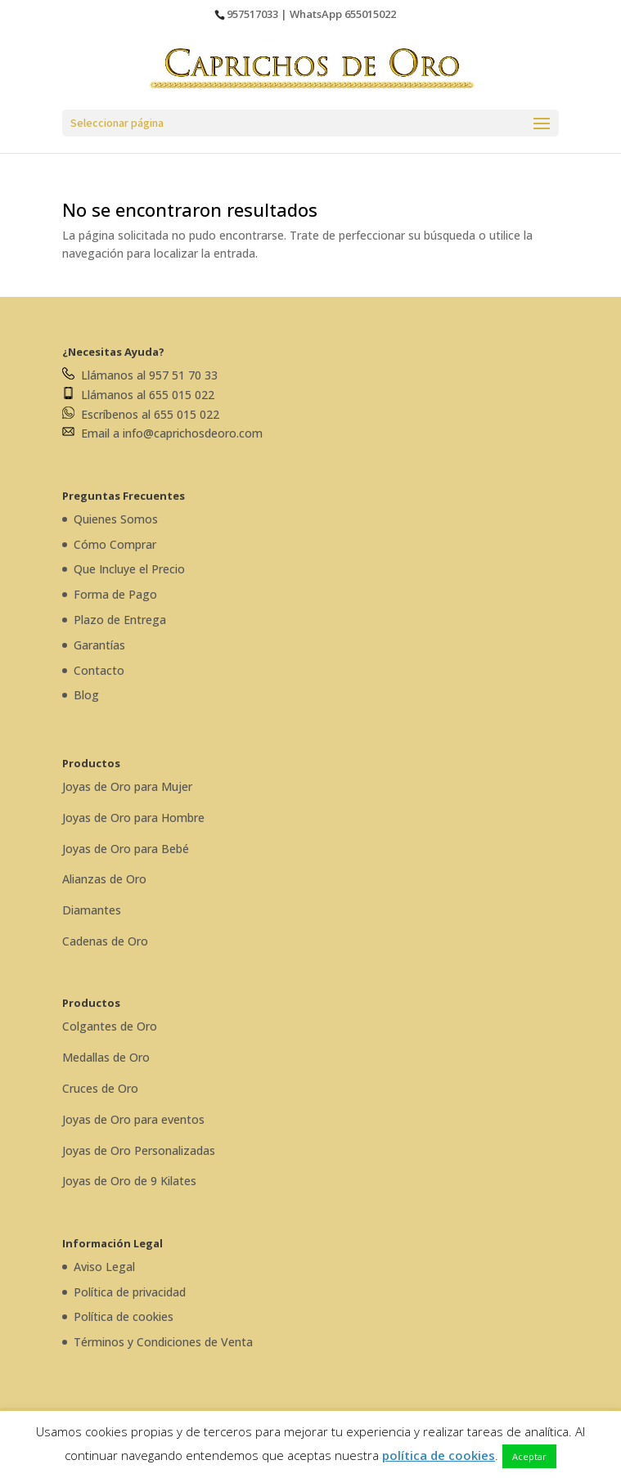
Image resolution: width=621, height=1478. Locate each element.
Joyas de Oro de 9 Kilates (129, 1180)
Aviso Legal (104, 1266)
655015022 (370, 14)
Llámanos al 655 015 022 (138, 394)
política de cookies (438, 1455)
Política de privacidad (130, 1292)
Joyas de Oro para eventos (133, 1119)
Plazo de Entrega (120, 619)
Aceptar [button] (529, 1456)
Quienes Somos (116, 519)
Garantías (99, 645)
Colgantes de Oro (109, 1026)
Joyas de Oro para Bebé (125, 848)
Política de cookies (123, 1316)
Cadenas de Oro (105, 941)
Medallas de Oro (106, 1057)
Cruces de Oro (100, 1088)
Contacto (99, 670)
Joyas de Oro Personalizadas (138, 1150)
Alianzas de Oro (104, 879)
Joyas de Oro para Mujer (127, 786)
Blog (86, 695)
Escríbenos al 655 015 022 (140, 414)
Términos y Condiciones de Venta (163, 1342)
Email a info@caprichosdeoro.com (162, 433)
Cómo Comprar (115, 544)
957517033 (252, 14)
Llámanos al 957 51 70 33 (140, 375)
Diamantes (91, 910)
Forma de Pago (115, 594)
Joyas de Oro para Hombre (133, 817)
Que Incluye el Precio (129, 569)
